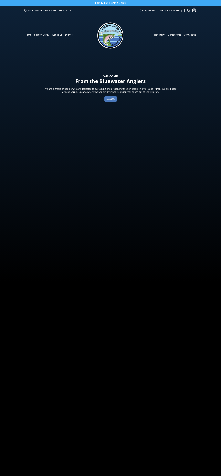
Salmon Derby (41, 34)
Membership (174, 34)
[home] (110, 35)
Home (28, 34)
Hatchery (159, 34)
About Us (57, 34)
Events (69, 34)
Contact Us (190, 34)
